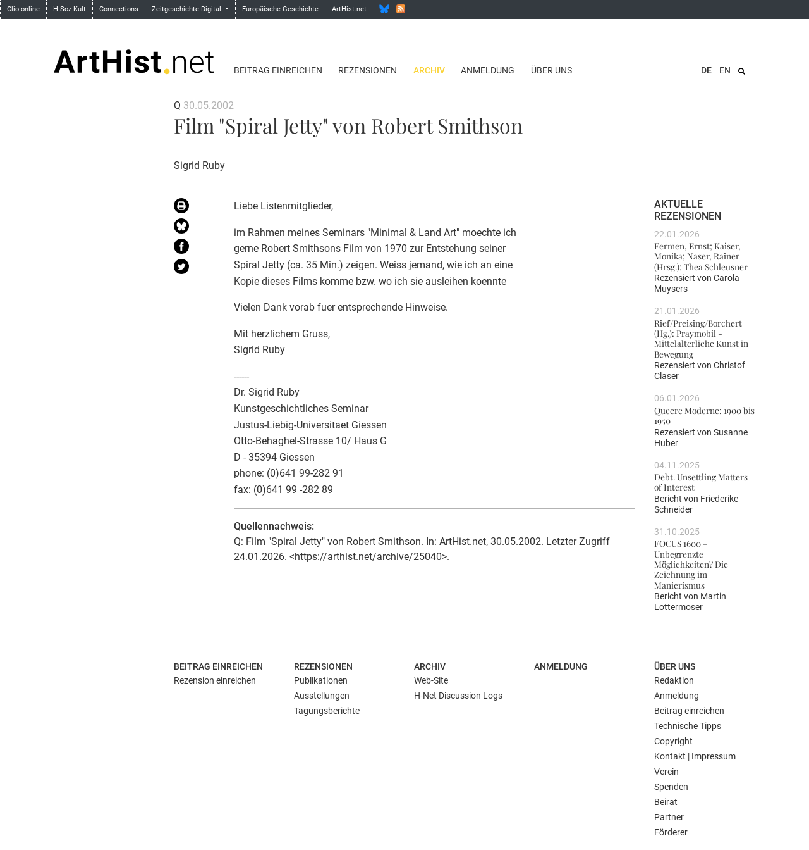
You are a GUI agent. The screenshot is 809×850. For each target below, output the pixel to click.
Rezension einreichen (215, 680)
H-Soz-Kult (69, 9)
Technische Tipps (687, 726)
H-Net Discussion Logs (458, 696)
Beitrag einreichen (278, 70)
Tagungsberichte (327, 711)
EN (725, 70)
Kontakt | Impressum (695, 756)
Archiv (429, 70)
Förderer (671, 832)
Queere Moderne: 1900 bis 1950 (704, 415)
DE (706, 70)
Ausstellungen (322, 696)
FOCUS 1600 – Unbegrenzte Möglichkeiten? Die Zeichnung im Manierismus (691, 563)
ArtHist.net (349, 9)
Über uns (551, 70)
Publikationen (321, 680)
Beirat (666, 802)
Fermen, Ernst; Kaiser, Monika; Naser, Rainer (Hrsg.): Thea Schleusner (701, 256)
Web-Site (431, 680)
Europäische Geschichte (280, 9)
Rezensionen (367, 70)
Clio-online (23, 9)
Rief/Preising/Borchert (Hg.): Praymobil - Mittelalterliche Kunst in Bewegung (701, 338)
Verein (666, 771)
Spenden (671, 787)
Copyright (673, 741)
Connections (118, 9)
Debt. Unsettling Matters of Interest (701, 481)
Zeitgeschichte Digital (187, 9)
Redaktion (674, 680)
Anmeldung (487, 70)
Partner (669, 817)
